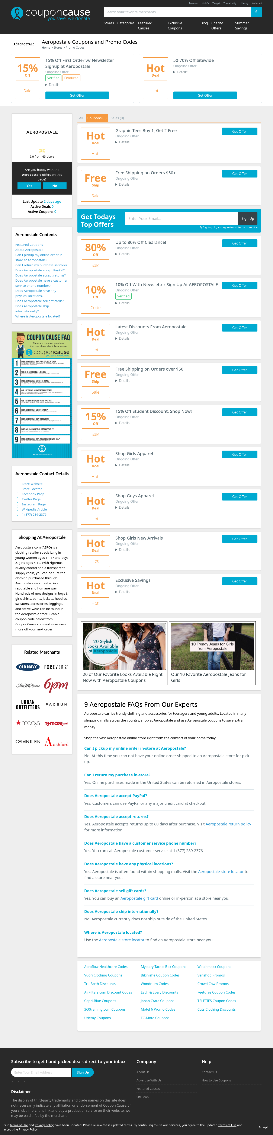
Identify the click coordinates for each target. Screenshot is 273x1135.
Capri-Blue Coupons (100, 1000)
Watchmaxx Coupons (214, 966)
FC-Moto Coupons (155, 1018)
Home (46, 47)
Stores (58, 47)
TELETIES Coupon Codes (216, 1000)
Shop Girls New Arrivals (139, 538)
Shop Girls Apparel (134, 453)
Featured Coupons (29, 244)
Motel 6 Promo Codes (158, 1009)
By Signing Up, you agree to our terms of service (228, 227)
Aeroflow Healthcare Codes (106, 966)
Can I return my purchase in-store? (41, 265)
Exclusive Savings (133, 580)
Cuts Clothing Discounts (216, 1009)
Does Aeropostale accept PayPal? (40, 270)
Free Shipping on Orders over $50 (149, 369)
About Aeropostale (29, 249)
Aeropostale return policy (228, 824)
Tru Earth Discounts (100, 983)
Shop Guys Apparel (134, 496)
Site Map (142, 1097)
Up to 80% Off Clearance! (140, 242)
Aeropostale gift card (139, 898)
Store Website (32, 484)
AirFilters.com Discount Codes (108, 992)
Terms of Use (19, 1125)
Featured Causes (148, 1089)
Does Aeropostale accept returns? (40, 275)
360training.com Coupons (105, 1009)
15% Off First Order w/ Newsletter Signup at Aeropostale (79, 63)
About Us (142, 1072)
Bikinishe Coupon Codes (160, 975)
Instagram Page (34, 504)
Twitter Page (31, 499)
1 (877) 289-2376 (34, 514)
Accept (263, 1127)
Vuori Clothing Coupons (103, 975)
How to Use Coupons (216, 1080)
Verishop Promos (211, 975)
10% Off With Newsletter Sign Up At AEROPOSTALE (166, 284)
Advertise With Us (148, 1080)
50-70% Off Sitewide (193, 60)
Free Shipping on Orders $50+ (145, 173)
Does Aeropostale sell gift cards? (39, 301)
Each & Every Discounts (159, 992)
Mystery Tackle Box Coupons (163, 966)
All (81, 118)
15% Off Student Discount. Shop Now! (153, 411)
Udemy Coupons (97, 1018)
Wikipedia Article (34, 509)
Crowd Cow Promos (213, 983)
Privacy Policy (44, 1125)
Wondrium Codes (154, 983)
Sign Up (83, 1072)
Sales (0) (117, 118)
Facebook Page (33, 494)
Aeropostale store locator (221, 871)
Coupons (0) (97, 118)
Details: (54, 84)
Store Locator (32, 489)
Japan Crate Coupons (157, 1000)
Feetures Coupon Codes (216, 992)
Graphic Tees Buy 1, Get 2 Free (146, 130)
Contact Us (209, 1072)
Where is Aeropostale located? (38, 316)
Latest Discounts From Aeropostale (150, 327)
